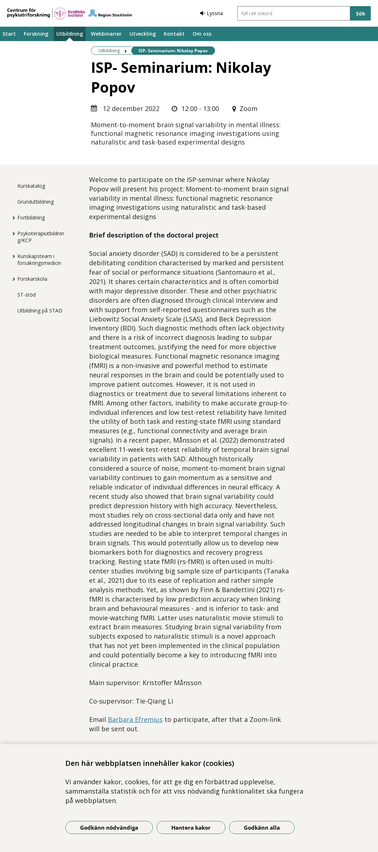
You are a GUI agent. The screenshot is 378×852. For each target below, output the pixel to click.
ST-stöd (26, 294)
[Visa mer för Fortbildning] (12, 218)
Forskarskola (32, 278)
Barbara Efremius (135, 719)
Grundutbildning (35, 201)
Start (9, 33)
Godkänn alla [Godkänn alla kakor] (262, 827)
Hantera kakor (191, 827)
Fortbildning (31, 217)
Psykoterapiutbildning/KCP (40, 237)
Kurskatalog (31, 185)
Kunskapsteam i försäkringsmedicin (39, 259)
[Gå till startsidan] (69, 13)
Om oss (202, 33)
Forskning (36, 33)
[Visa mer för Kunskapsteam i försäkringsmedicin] (12, 256)
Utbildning (69, 33)
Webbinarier (106, 33)
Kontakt (174, 33)
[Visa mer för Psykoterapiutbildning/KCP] (12, 233)
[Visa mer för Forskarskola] (12, 279)
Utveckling (142, 33)
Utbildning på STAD (39, 310)
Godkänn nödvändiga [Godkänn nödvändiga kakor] (109, 827)
